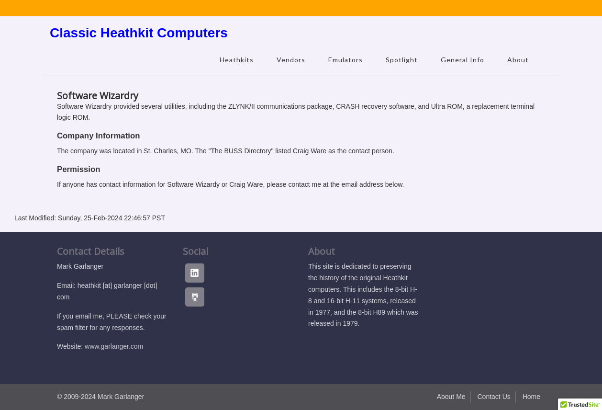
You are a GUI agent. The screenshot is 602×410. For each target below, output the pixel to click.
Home (531, 396)
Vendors (291, 60)
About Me (451, 396)
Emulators (345, 60)
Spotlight (402, 60)
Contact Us (494, 396)
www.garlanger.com (114, 346)
